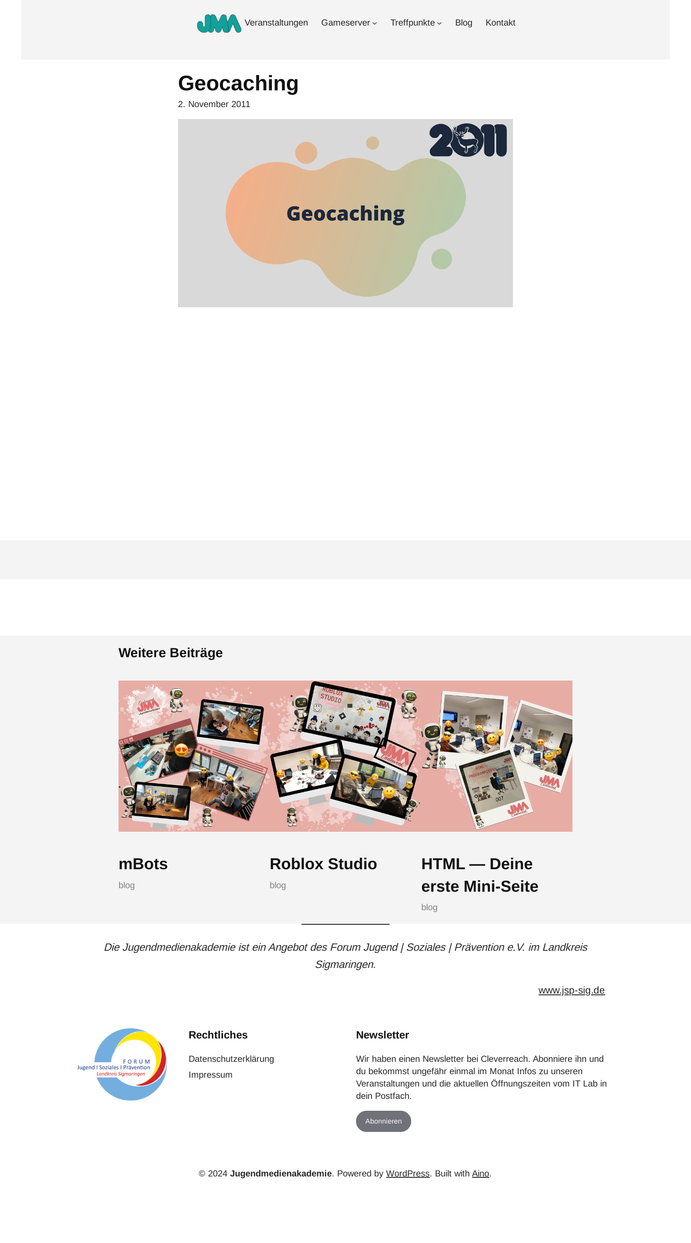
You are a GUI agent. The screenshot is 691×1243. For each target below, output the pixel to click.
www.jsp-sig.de (572, 990)
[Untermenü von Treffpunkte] (439, 22)
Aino (480, 1173)
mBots (143, 864)
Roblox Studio (323, 864)
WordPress (408, 1173)
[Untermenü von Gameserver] (374, 22)
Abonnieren (383, 1121)
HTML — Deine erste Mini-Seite (480, 875)
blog (127, 885)
